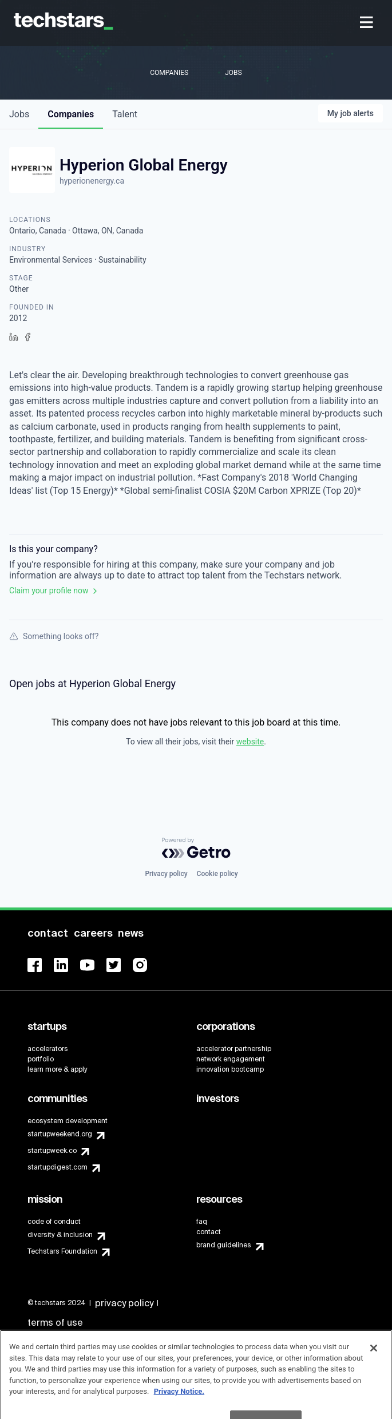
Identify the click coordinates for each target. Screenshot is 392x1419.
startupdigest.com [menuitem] (57, 1167)
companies (70, 114)
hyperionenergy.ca (92, 180)
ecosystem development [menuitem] (67, 1120)
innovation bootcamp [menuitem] (230, 1069)
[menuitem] (367, 23)
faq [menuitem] (201, 1221)
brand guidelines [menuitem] (223, 1245)
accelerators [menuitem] (47, 1048)
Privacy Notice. (179, 1404)
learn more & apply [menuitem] (57, 1069)
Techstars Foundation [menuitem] (62, 1251)
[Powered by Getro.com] (196, 848)
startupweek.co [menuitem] (52, 1150)
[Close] (373, 1360)
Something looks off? (53, 636)
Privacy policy (166, 874)
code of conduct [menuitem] (54, 1221)
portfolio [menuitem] (40, 1059)
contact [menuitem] (208, 1231)
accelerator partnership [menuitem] (233, 1048)
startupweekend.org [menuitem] (59, 1134)
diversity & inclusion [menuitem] (60, 1234)
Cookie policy (217, 874)
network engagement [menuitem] (230, 1059)
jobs (19, 114)
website (250, 741)
